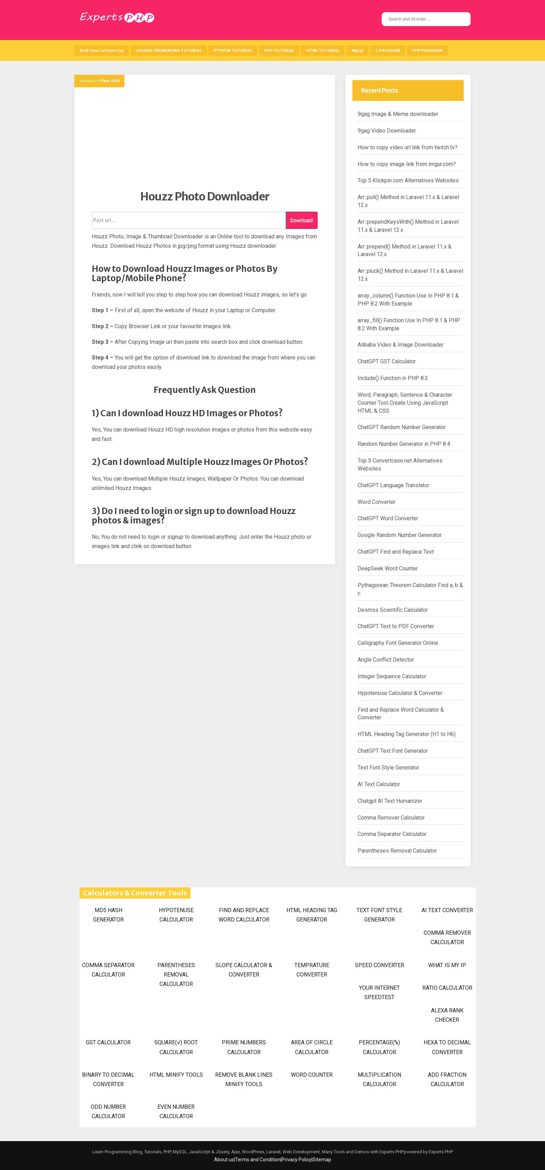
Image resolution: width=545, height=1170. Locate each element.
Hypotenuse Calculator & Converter (400, 693)
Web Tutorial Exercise (102, 50)
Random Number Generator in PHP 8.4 (404, 444)
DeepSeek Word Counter (388, 568)
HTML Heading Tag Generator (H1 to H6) (407, 734)
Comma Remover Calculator (391, 817)
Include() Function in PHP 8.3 (393, 378)
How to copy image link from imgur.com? (407, 164)
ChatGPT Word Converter (388, 518)
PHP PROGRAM (427, 50)
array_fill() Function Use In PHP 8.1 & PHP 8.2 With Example (409, 324)
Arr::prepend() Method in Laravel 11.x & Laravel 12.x (405, 250)
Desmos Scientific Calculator (393, 610)
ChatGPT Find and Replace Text (396, 551)
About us (224, 1159)
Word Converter (377, 502)
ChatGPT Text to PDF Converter (396, 626)
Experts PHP (440, 1151)
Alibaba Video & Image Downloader (401, 344)
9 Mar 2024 (109, 81)
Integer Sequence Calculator (392, 676)
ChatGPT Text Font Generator (393, 751)
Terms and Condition (257, 1159)
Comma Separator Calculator (392, 834)
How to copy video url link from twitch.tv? (407, 147)
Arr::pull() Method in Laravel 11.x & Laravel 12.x (408, 201)
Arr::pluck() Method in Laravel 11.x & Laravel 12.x (410, 275)
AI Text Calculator (379, 784)
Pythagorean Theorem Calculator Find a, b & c (410, 589)
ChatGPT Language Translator (393, 485)
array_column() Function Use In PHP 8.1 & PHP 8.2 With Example (408, 299)
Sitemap (321, 1159)
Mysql (357, 50)
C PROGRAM (387, 50)
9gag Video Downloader (387, 130)
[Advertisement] (205, 141)
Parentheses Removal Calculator (397, 850)
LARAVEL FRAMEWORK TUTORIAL (169, 50)
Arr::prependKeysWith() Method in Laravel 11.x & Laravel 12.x (408, 226)
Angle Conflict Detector (386, 659)
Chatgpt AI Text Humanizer (390, 801)
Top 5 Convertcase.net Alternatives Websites (400, 464)
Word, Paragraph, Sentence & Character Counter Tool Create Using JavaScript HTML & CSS (405, 403)
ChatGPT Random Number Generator (402, 427)
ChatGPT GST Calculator (387, 361)
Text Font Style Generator (388, 767)
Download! (301, 220)
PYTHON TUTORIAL (232, 50)
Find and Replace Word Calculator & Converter (401, 713)
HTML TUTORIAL (323, 50)
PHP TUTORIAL (279, 50)
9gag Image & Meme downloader (398, 114)
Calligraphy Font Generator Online (398, 643)
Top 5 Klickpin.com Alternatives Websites (408, 180)
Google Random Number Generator (400, 535)
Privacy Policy (296, 1159)
